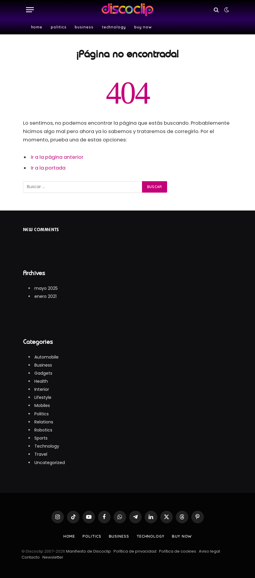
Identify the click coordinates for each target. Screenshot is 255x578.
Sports (41, 438)
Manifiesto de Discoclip (89, 551)
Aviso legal (209, 551)
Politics (58, 27)
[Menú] (30, 9)
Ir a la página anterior (57, 157)
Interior (41, 389)
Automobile (46, 357)
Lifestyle (42, 397)
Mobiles (42, 405)
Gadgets (43, 373)
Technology (114, 27)
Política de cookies (177, 551)
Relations (43, 422)
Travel (40, 454)
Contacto (31, 557)
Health (41, 381)
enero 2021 (45, 296)
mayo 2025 (46, 288)
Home (37, 27)
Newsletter (52, 557)
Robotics (43, 430)
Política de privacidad (135, 551)
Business (84, 27)
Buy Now (143, 27)
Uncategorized (49, 463)
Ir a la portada (48, 167)
